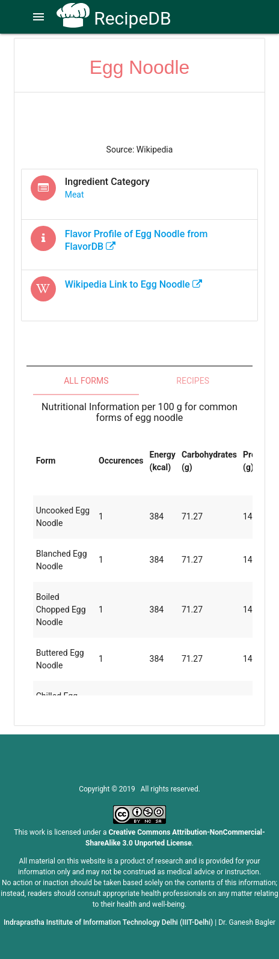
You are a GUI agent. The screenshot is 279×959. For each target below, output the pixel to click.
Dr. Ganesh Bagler (246, 922)
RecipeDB (114, 18)
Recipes (192, 381)
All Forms (86, 381)
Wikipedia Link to (133, 284)
